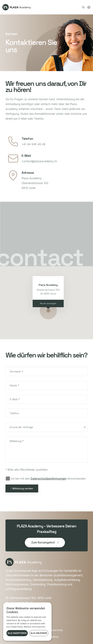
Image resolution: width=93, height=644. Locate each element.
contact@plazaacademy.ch (39, 161)
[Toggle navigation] (89, 7)
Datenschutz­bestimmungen (48, 478)
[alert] (27, 621)
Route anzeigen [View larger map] (48, 303)
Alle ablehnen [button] (39, 633)
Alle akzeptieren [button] (17, 633)
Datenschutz (55, 630)
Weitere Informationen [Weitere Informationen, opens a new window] (34, 626)
